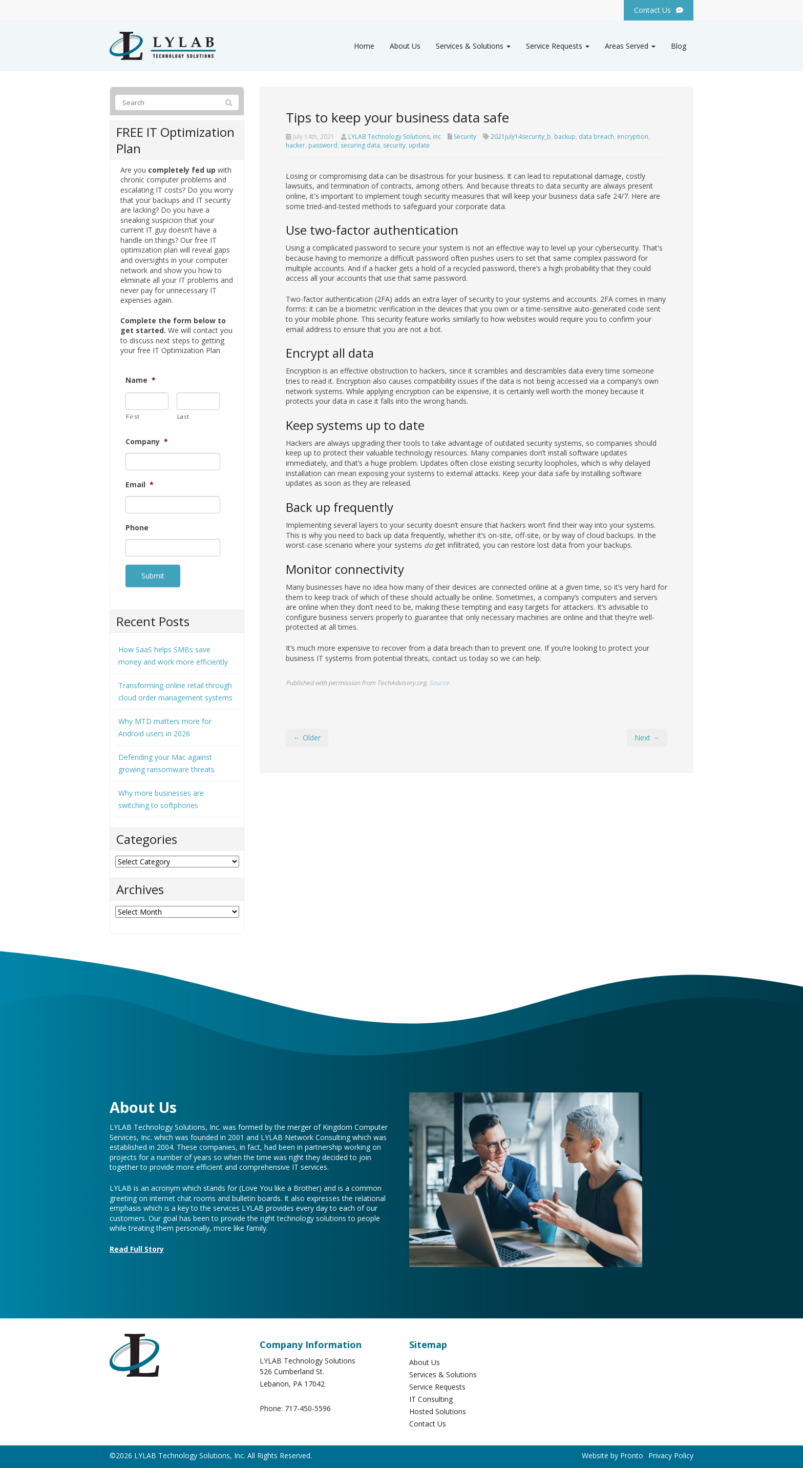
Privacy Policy (670, 1452)
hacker (295, 145)
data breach (596, 136)
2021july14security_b (521, 136)
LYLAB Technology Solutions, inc (394, 136)
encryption (632, 136)
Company (146, 441)
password (322, 145)
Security (465, 136)
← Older (307, 737)
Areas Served (630, 46)
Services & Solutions (473, 46)
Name (140, 380)
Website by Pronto (612, 1452)
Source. (440, 682)
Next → (647, 737)
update (419, 145)
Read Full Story (137, 1246)
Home (364, 46)
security (394, 145)
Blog (678, 46)
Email (139, 484)
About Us (405, 46)
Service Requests (557, 46)
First (132, 416)
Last (183, 416)
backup (565, 136)
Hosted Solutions (437, 1408)
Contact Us (427, 1420)
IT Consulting (431, 1396)
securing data (360, 145)
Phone (137, 527)
